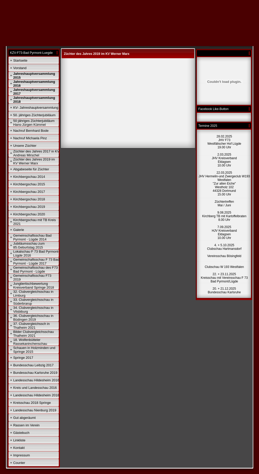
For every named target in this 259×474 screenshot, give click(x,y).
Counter (19, 463)
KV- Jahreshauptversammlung (35, 108)
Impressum (21, 455)
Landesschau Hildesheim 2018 (36, 395)
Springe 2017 (23, 358)
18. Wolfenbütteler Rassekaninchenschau (30, 342)
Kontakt (19, 448)
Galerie (18, 230)
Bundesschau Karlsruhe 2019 (35, 373)
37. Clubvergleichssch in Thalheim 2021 (31, 326)
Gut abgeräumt (24, 418)
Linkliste (19, 440)
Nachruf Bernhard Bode (31, 131)
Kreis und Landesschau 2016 (35, 388)
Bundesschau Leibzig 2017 (33, 365)
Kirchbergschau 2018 (29, 199)
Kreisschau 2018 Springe (32, 403)
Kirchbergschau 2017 (29, 192)
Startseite (20, 60)
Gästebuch (21, 433)
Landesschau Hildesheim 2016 (36, 380)
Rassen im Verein (26, 425)
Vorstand (19, 68)
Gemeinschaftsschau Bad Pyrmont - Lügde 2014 (32, 237)
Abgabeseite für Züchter (31, 169)
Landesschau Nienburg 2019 (34, 410)
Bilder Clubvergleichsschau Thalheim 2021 (33, 334)
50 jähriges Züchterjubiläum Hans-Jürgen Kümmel (34, 123)
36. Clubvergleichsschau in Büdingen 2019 (33, 318)
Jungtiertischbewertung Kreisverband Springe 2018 (33, 285)
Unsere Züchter (25, 146)
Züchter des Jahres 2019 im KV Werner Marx (34, 161)
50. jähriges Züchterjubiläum (34, 115)
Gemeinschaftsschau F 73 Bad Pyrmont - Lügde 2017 (36, 261)
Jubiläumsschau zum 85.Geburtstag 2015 (29, 245)
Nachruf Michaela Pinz (30, 138)
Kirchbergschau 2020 (29, 214)
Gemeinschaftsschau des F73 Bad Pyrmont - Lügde (35, 269)
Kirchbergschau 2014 (29, 177)
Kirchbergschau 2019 (29, 207)
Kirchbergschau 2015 (29, 184)
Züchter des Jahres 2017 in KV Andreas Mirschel (36, 153)
